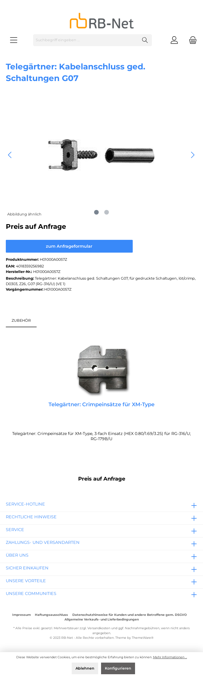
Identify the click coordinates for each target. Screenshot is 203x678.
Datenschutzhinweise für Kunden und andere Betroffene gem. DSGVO (129, 615)
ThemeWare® (143, 638)
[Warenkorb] (191, 40)
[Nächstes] (192, 154)
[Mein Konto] (174, 40)
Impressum (21, 615)
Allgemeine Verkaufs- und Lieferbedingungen (101, 619)
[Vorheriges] (10, 154)
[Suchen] (145, 40)
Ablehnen (85, 668)
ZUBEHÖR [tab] (21, 320)
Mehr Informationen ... (170, 657)
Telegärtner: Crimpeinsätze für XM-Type (101, 404)
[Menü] (13, 40)
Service (15, 529)
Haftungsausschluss (51, 615)
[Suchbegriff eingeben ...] (86, 40)
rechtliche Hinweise (31, 516)
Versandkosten (98, 628)
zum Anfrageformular (69, 246)
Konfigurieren (118, 668)
